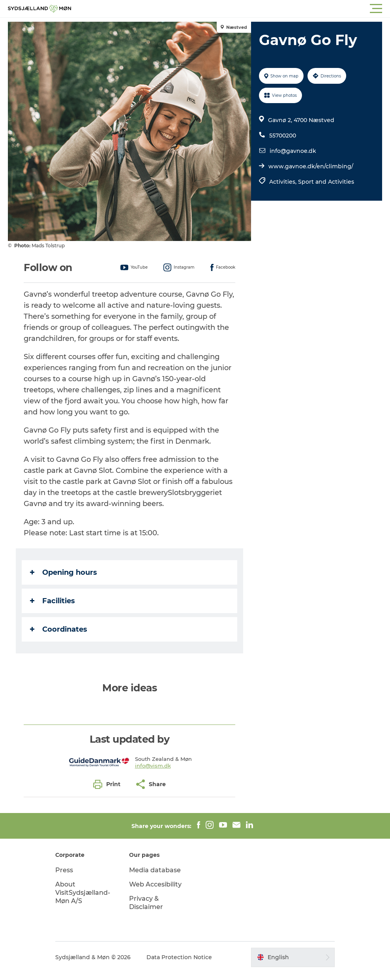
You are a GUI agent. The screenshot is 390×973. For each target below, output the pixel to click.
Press (64, 870)
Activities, (283, 181)
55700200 (282, 135)
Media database (155, 870)
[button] (230, 8)
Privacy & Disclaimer (146, 903)
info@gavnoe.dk (293, 150)
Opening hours (63, 572)
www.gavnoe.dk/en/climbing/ (310, 166)
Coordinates (58, 629)
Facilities (52, 601)
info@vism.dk (153, 765)
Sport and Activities (326, 181)
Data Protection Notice (179, 957)
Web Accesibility (155, 884)
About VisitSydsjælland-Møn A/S (82, 893)
